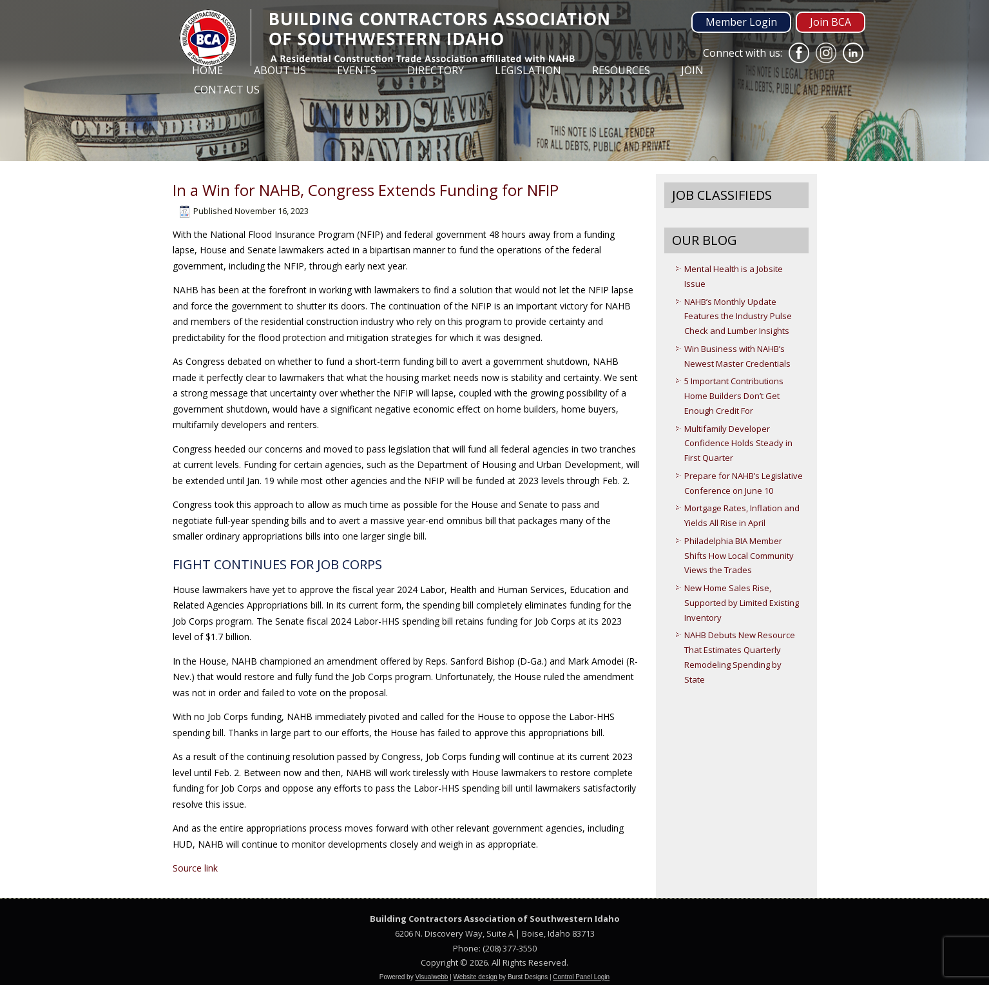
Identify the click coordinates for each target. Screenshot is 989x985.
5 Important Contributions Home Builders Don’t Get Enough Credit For (733, 395)
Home (207, 70)
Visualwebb (431, 976)
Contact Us (227, 90)
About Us (280, 70)
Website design (475, 976)
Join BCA (830, 22)
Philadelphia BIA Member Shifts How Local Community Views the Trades (739, 555)
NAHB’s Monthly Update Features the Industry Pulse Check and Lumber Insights (738, 316)
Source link (195, 868)
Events (356, 70)
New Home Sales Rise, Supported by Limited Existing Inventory (741, 602)
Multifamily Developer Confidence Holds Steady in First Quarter (738, 443)
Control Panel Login (581, 976)
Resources (621, 70)
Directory (435, 70)
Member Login (741, 22)
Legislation (528, 70)
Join (692, 70)
